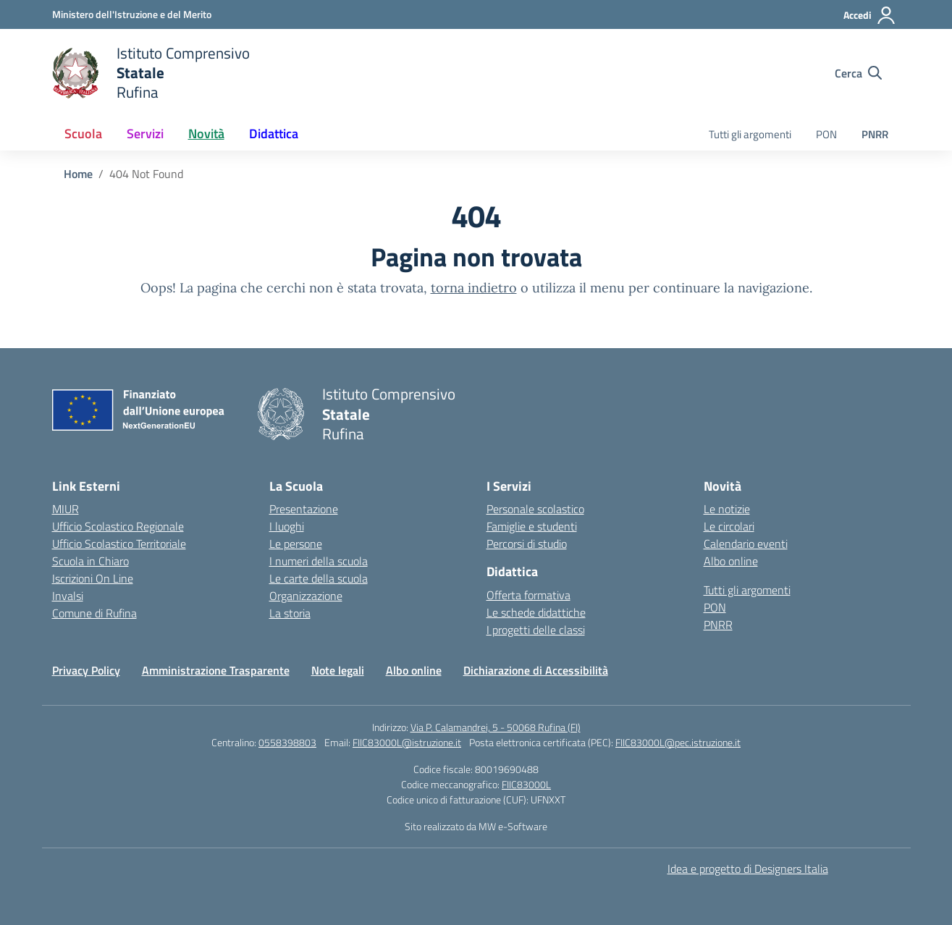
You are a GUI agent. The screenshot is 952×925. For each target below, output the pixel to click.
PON (826, 134)
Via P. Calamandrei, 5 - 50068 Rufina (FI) (495, 727)
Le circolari (729, 526)
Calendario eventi (746, 543)
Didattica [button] (273, 133)
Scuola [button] (83, 133)
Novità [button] (206, 133)
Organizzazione (305, 595)
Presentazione (303, 509)
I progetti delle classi (535, 629)
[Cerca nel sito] (858, 73)
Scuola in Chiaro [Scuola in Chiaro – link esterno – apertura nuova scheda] (90, 561)
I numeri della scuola (318, 561)
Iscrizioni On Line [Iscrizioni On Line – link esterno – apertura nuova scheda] (92, 578)
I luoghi (286, 526)
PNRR (875, 134)
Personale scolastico (535, 509)
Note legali (337, 670)
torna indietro (474, 287)
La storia (290, 613)
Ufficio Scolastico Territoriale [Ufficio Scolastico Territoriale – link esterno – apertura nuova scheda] (119, 543)
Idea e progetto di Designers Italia (747, 868)
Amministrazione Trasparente (216, 670)
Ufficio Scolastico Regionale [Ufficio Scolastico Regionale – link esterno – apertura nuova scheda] (118, 526)
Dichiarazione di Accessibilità (535, 670)
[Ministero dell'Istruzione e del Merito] (131, 14)
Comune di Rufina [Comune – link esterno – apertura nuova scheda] (94, 613)
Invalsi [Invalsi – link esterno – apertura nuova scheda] (67, 595)
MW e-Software (513, 826)
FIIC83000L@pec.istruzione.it (678, 742)
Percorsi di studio (526, 543)
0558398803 (287, 742)
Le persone (295, 543)
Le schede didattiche (536, 612)
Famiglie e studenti (531, 526)
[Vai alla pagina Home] (78, 173)
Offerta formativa (528, 595)
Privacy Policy (86, 670)
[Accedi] (870, 15)
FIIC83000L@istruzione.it (407, 742)
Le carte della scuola (318, 578)
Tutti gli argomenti (750, 134)
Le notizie (727, 509)
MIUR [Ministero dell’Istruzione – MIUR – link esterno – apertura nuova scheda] (65, 509)
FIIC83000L (526, 784)
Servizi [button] (145, 133)
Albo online (731, 561)
